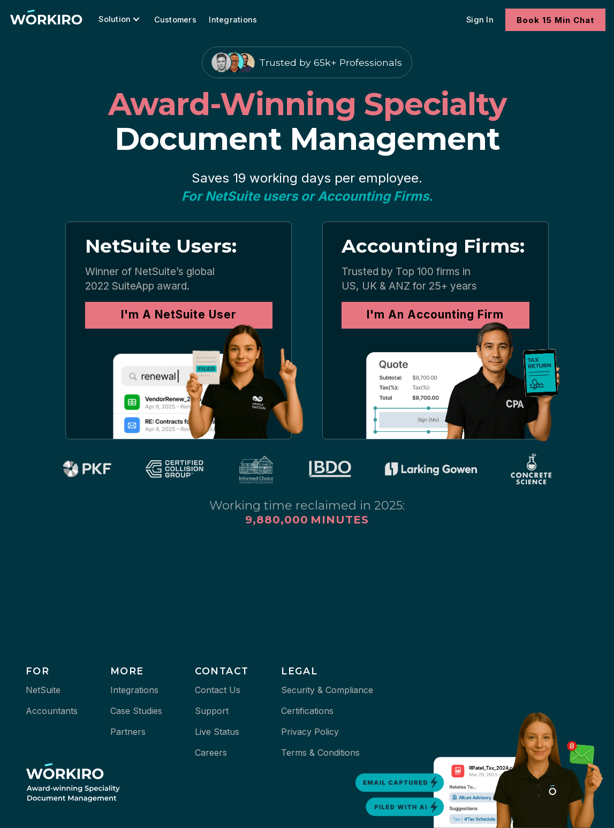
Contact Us (217, 690)
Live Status (217, 731)
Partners (128, 731)
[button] (122, 20)
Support (212, 710)
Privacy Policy (310, 731)
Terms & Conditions (320, 752)
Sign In (480, 20)
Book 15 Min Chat (555, 20)
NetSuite (43, 690)
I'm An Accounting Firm (435, 314)
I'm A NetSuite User (179, 314)
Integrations (233, 20)
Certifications (307, 710)
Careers (211, 752)
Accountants (52, 710)
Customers (175, 20)
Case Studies (136, 710)
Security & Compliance (327, 690)
